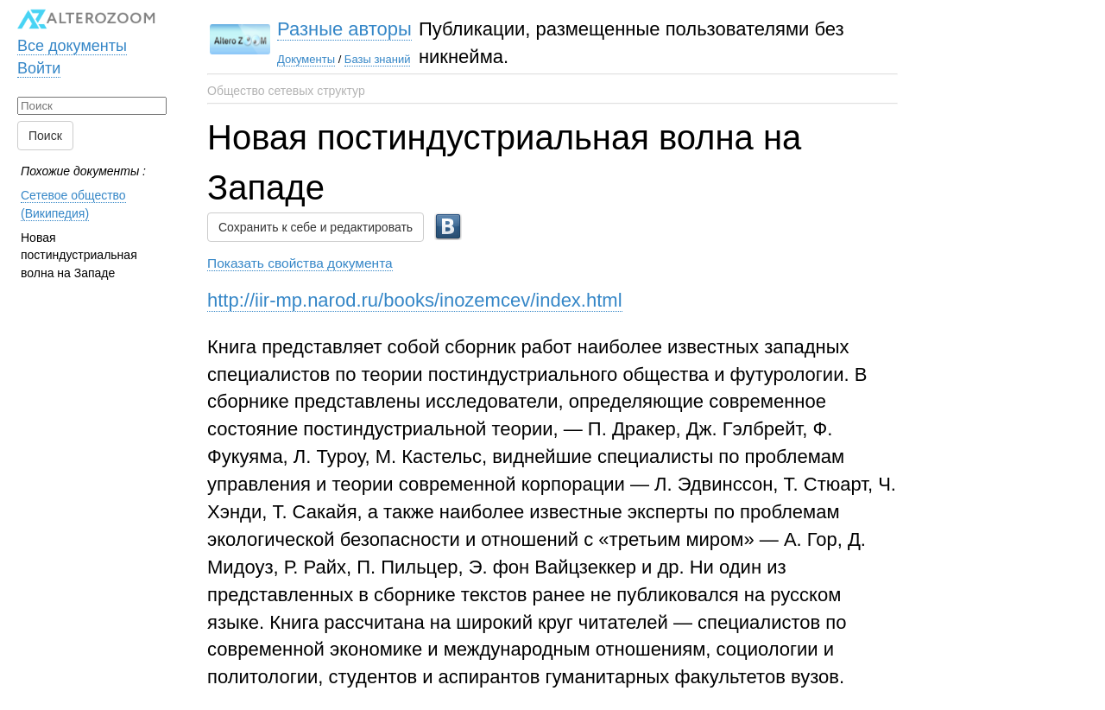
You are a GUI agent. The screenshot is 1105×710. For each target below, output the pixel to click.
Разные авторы (344, 29)
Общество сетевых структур (286, 91)
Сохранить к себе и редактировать (315, 227)
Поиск (45, 136)
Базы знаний (377, 59)
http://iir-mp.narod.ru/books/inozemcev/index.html (414, 300)
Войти (38, 68)
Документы (306, 59)
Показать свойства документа (300, 263)
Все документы (72, 45)
